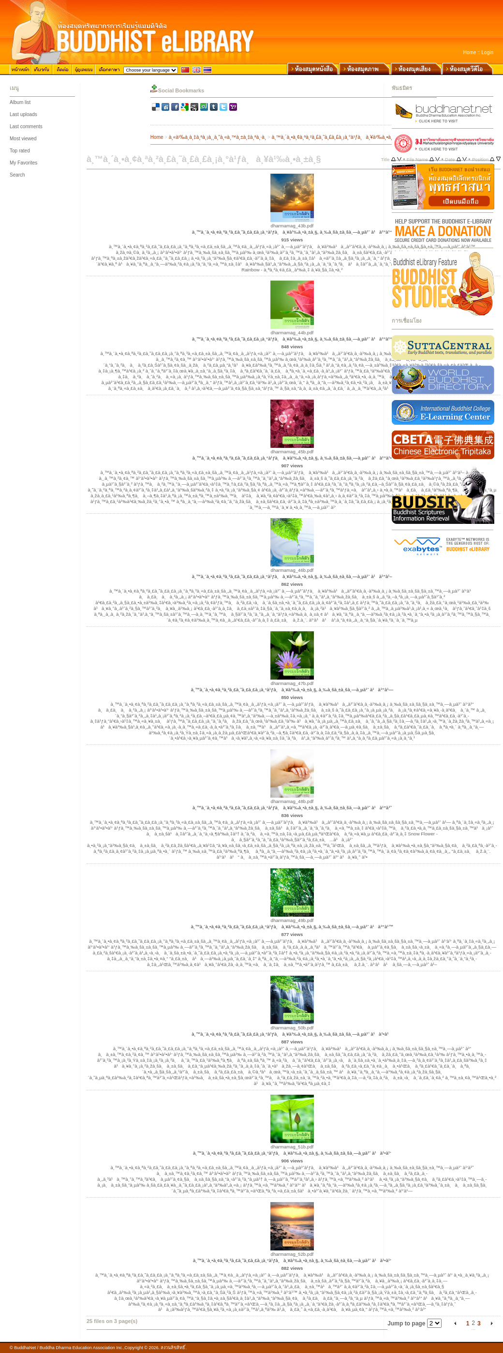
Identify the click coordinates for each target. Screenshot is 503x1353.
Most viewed (23, 138)
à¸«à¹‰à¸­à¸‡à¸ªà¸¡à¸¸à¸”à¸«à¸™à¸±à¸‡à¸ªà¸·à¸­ (217, 137)
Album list (20, 102)
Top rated (20, 150)
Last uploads (23, 114)
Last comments (26, 126)
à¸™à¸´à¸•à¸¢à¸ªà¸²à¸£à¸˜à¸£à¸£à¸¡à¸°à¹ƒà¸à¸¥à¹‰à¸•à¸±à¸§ (337, 137)
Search (17, 175)
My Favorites (23, 162)
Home (469, 52)
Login (487, 52)
